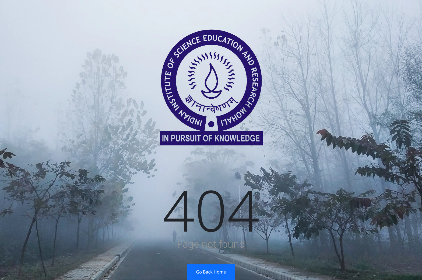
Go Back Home (211, 272)
